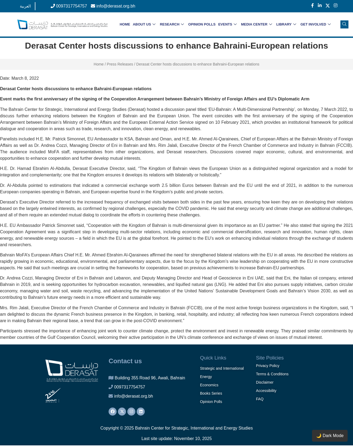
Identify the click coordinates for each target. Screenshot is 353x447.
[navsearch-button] (344, 24)
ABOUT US (144, 24)
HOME (125, 24)
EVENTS (227, 24)
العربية (25, 6)
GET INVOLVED (315, 24)
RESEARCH (172, 24)
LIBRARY (286, 24)
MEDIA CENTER (256, 24)
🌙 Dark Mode (330, 435)
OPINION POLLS (201, 24)
